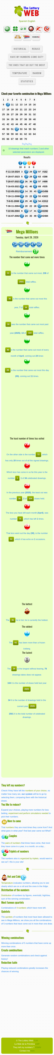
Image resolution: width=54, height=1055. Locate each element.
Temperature (19, 73)
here (32, 1051)
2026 (32, 706)
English (31, 21)
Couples (13, 836)
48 (8, 350)
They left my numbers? (13, 785)
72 (38, 454)
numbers (10, 827)
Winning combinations (12, 938)
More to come (14, 821)
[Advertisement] (27, 409)
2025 (26, 689)
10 (8, 324)
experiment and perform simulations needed (28, 813)
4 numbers (21, 908)
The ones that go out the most (27, 65)
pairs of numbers (13, 843)
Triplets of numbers (19, 851)
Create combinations (11, 950)
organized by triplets (29, 858)
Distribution (6, 895)
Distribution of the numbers (15, 890)
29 (14, 669)
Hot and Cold (13, 876)
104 (30, 333)
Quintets (5, 911)
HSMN (38, 1047)
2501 (21, 282)
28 (8, 370)
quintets (8, 917)
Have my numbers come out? (27, 56)
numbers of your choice (36, 790)
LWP (37, 1044)
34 (26, 307)
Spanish (23, 21)
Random (37, 73)
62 (11, 539)
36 (10, 299)
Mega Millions (27, 231)
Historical (20, 48)
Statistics (27, 81)
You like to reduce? (11, 804)
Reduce (36, 48)
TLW (36, 1040)
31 (8, 273)
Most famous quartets (12, 902)
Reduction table (9, 962)
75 (20, 519)
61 (16, 642)
